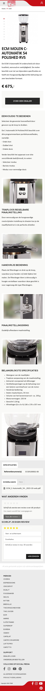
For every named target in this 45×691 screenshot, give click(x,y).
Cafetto (7, 647)
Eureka (6, 629)
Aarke (6, 619)
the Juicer (8, 611)
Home (4, 9)
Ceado (6, 633)
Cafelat (7, 636)
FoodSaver (8, 593)
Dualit (6, 590)
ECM (10, 9)
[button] (4, 18)
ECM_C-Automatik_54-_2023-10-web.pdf (23, 488)
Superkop (7, 626)
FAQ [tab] (21, 482)
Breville (7, 604)
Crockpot (8, 586)
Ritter (6, 601)
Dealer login (9, 656)
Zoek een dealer (22, 101)
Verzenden (33, 556)
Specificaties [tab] (10, 465)
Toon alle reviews (12, 517)
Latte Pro (8, 644)
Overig (6, 579)
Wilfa (6, 597)
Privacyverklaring (12, 678)
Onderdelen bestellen (13, 660)
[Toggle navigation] (4, 3)
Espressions (9, 583)
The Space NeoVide (11, 608)
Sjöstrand (8, 622)
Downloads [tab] (9, 482)
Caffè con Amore (11, 640)
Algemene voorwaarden (14, 674)
